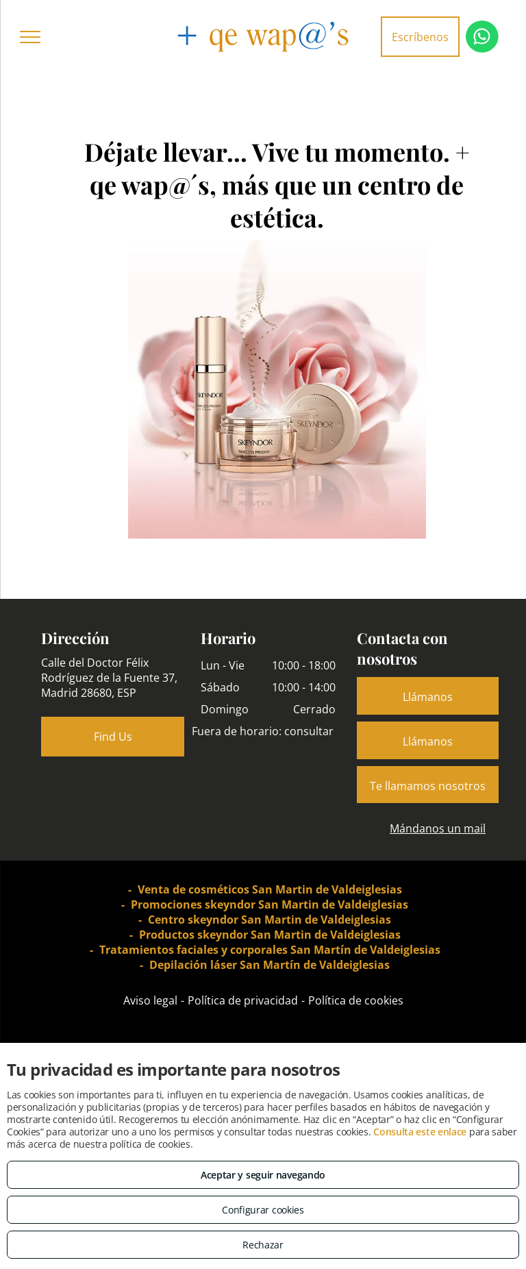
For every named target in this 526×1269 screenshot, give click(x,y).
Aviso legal (150, 1000)
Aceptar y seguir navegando (263, 1174)
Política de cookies (355, 1000)
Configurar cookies (263, 1209)
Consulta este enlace (419, 1131)
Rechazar (263, 1244)
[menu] (30, 37)
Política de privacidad (243, 1000)
